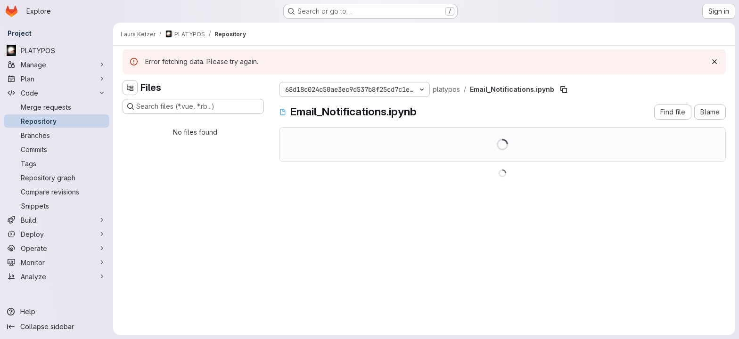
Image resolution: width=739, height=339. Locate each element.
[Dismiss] (714, 61)
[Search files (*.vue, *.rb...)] (193, 106)
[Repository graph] (56, 177)
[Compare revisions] (56, 191)
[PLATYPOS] (56, 50)
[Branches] (56, 135)
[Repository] (56, 121)
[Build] (56, 219)
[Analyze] (56, 276)
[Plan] (56, 78)
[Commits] (56, 149)
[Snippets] (56, 205)
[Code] (56, 92)
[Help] (56, 311)
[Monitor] (56, 262)
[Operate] (56, 248)
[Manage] (56, 64)
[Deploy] (56, 234)
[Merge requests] (56, 106)
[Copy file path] (563, 89)
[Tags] (56, 163)
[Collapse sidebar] (56, 326)
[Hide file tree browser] (130, 87)
